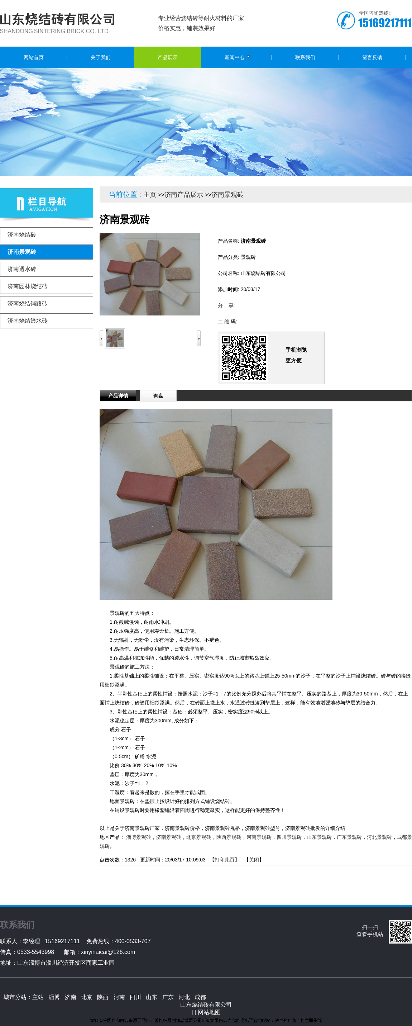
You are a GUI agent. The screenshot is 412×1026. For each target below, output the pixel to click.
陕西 (103, 997)
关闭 (254, 860)
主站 (38, 997)
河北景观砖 (379, 837)
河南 (119, 997)
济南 (70, 997)
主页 (149, 194)
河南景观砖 (259, 837)
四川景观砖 (289, 837)
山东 (151, 997)
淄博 (54, 997)
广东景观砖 (349, 837)
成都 (200, 997)
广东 (168, 997)
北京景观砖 (198, 837)
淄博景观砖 (138, 837)
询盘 (158, 396)
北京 (86, 997)
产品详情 (118, 396)
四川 (135, 997)
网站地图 (209, 1012)
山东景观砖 (319, 837)
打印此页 (225, 860)
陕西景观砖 (228, 837)
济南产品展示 (183, 194)
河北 (184, 997)
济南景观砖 (227, 194)
